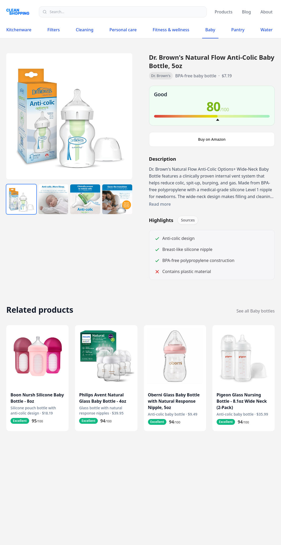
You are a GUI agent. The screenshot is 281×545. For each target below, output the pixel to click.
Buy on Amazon (212, 139)
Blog (246, 12)
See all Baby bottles (256, 311)
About (266, 12)
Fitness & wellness (171, 30)
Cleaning (84, 30)
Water (266, 30)
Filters (53, 30)
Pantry (237, 30)
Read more (160, 204)
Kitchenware (18, 30)
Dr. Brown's (161, 75)
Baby (210, 31)
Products (223, 12)
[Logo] (19, 12)
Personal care (123, 30)
